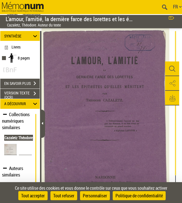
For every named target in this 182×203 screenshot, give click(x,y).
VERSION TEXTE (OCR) (22, 94)
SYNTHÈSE (21, 36)
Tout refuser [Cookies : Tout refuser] (63, 196)
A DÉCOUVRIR (21, 104)
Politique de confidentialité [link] (139, 196)
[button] (172, 68)
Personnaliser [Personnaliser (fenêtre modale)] (95, 196)
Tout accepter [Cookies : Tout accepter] (33, 196)
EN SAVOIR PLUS (22, 83)
